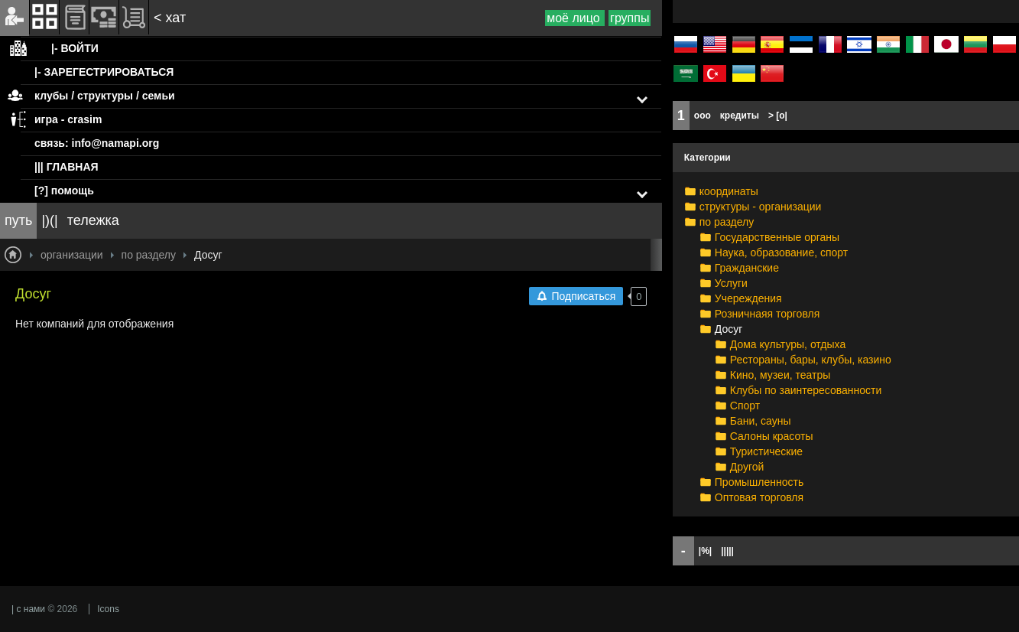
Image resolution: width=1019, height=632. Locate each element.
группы (629, 17)
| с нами (28, 609)
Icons (108, 609)
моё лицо (575, 17)
